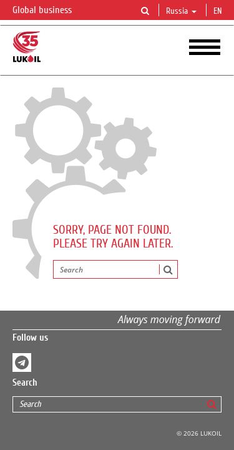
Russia (181, 11)
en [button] (219, 11)
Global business (49, 10)
